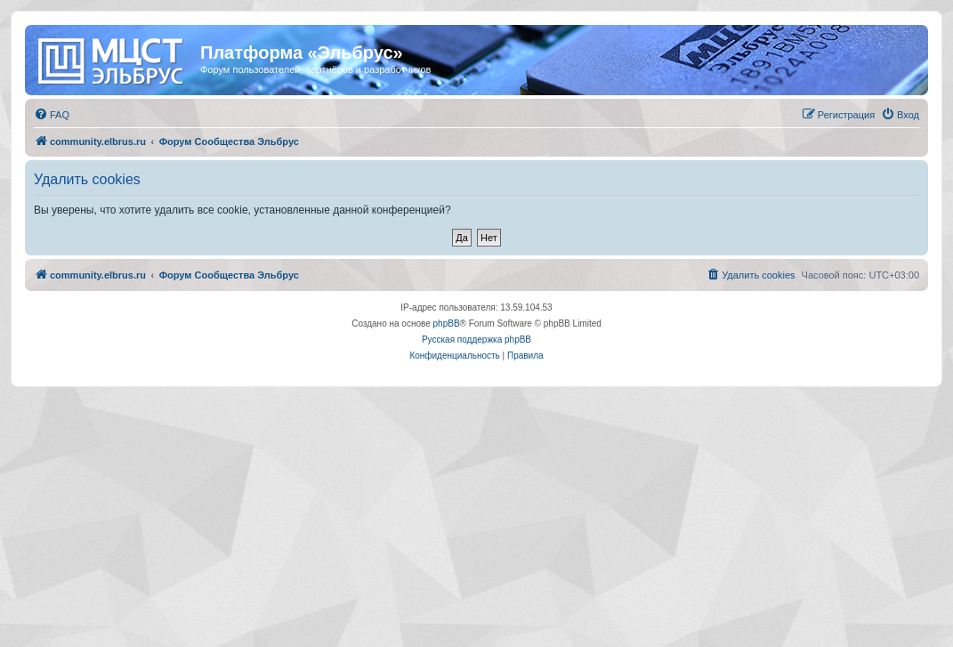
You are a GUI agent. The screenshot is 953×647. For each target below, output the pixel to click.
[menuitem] (51, 114)
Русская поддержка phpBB (476, 339)
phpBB (446, 323)
